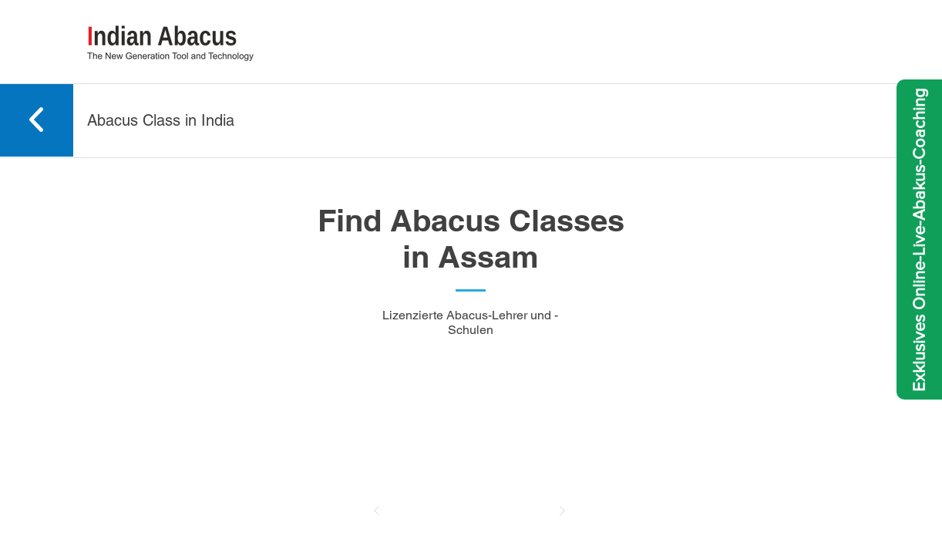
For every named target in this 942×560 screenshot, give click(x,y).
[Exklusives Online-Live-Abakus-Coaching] (919, 239)
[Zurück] (377, 510)
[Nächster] (562, 510)
